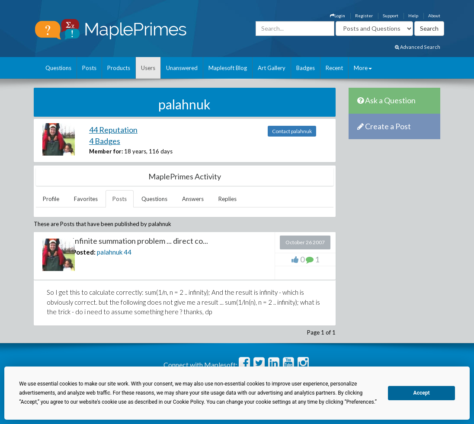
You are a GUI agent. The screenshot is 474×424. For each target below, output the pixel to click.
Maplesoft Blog (227, 67)
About (434, 15)
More (363, 67)
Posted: (84, 252)
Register (364, 15)
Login (337, 15)
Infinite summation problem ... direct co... (140, 240)
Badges (305, 67)
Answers (193, 198)
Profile (51, 198)
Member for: (106, 151)
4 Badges (104, 141)
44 (127, 252)
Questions (58, 67)
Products (118, 67)
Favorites (86, 198)
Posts (89, 67)
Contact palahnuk (292, 131)
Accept (421, 393)
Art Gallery (271, 67)
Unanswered (182, 67)
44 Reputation (113, 129)
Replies (227, 198)
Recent (334, 67)
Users (148, 67)
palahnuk (109, 252)
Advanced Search (417, 47)
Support (390, 15)
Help (413, 15)
